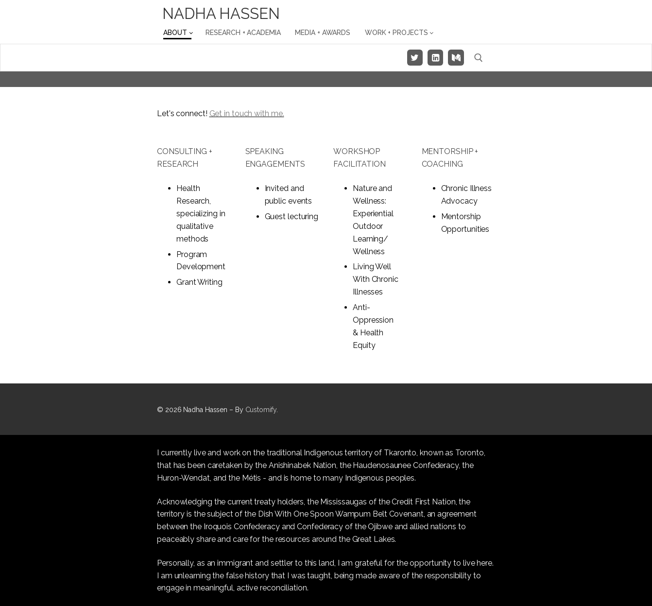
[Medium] (455, 57)
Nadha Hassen (221, 13)
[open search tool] (478, 57)
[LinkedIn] (435, 57)
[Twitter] (415, 57)
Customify (260, 410)
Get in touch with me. (246, 113)
